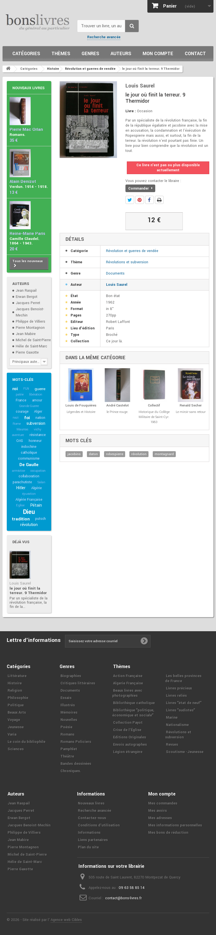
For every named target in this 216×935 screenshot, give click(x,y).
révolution (29, 525)
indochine (29, 446)
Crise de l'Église (127, 729)
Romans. (17, 134)
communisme (29, 458)
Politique (16, 705)
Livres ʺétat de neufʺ (183, 702)
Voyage (14, 719)
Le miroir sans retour (191, 412)
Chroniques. (70, 771)
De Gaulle (28, 465)
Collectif (154, 405)
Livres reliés (176, 695)
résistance (38, 434)
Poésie (66, 727)
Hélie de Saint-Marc (31, 346)
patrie (20, 394)
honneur (35, 440)
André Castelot (117, 405)
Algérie (36, 488)
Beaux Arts (17, 712)
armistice (18, 470)
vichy (37, 429)
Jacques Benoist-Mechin (29, 825)
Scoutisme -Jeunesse (184, 751)
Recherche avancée (103, 37)
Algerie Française (128, 683)
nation (40, 417)
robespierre (114, 454)
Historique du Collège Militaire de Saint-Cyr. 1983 (154, 417)
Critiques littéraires (77, 683)
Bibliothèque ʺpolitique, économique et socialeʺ (133, 713)
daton (93, 454)
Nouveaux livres (28, 88)
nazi (16, 417)
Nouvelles (68, 719)
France (21, 400)
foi (27, 418)
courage (22, 411)
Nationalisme (177, 724)
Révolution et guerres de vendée (132, 250)
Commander (140, 188)
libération (35, 394)
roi (15, 389)
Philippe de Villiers (30, 321)
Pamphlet (68, 749)
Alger (38, 411)
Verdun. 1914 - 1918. (29, 186)
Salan (41, 482)
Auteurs (121, 53)
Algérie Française (28, 499)
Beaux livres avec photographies (127, 693)
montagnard (164, 454)
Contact (195, 53)
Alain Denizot (23, 182)
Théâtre (67, 756)
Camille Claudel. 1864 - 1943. (24, 241)
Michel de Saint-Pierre (33, 340)
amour (37, 400)
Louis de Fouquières (81, 405)
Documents (115, 273)
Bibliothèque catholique (134, 702)
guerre (40, 389)
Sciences (16, 749)
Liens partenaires (93, 839)
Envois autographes (130, 744)
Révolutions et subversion (127, 262)
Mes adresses (160, 818)
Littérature (17, 675)
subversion (35, 423)
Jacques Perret (28, 302)
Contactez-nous (92, 818)
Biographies (70, 675)
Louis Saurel (20, 583)
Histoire (15, 683)
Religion (15, 690)
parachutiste (22, 482)
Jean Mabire (26, 333)
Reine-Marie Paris (27, 234)
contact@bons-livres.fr (123, 898)
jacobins (74, 454)
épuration (28, 493)
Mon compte (158, 53)
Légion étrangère (127, 751)
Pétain (36, 505)
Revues (172, 744)
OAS (19, 440)
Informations (89, 832)
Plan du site (88, 847)
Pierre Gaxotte (27, 352)
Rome (17, 423)
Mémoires (68, 712)
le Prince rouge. (117, 412)
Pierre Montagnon (30, 327)
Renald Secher (191, 405)
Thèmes (60, 53)
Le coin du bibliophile (26, 741)
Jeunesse (16, 727)
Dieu (29, 511)
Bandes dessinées (75, 763)
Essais (65, 697)
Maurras (22, 429)
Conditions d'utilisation (99, 825)
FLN (26, 388)
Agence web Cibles (66, 919)
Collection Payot (128, 722)
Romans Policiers (75, 741)
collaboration (29, 476)
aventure (18, 435)
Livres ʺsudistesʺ (180, 710)
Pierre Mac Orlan (26, 129)
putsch (40, 518)
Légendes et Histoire (81, 412)
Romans (67, 734)
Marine (171, 717)
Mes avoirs (157, 810)
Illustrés (67, 705)
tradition (21, 519)
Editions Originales (129, 737)
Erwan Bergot (26, 296)
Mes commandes (162, 803)
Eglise (20, 505)
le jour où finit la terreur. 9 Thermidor (28, 590)
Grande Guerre (29, 406)
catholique (29, 452)
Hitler (21, 488)
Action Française (127, 675)
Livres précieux (179, 688)
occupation (38, 470)
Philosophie (18, 697)
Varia (12, 734)
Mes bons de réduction (168, 832)
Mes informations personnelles (175, 825)
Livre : (130, 111)
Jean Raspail (26, 290)
